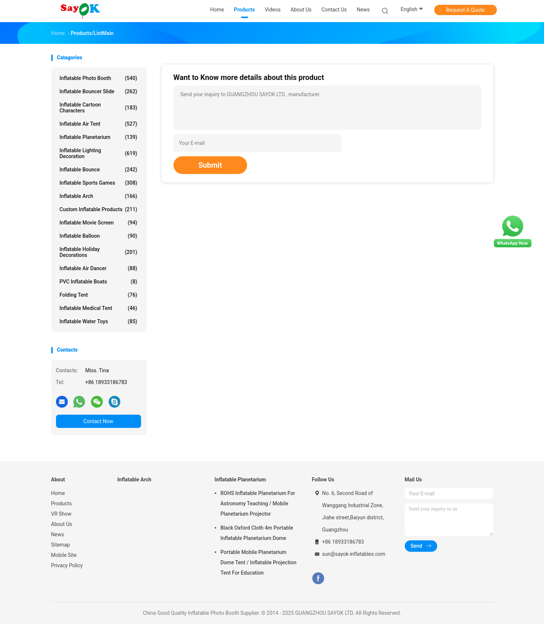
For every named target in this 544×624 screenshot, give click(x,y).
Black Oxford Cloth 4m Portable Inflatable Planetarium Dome (257, 533)
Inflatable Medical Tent (98, 308)
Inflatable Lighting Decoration (98, 153)
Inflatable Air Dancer (98, 268)
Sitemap (60, 545)
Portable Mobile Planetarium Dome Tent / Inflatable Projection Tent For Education (258, 562)
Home (58, 493)
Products (61, 503)
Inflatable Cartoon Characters (98, 108)
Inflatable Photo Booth (98, 78)
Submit (210, 165)
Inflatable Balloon (98, 236)
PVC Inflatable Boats (98, 281)
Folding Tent (98, 295)
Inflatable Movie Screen (98, 222)
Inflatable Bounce (98, 169)
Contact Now (98, 421)
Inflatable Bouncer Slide (98, 91)
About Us (61, 524)
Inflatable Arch (98, 196)
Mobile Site (64, 555)
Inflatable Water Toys (98, 321)
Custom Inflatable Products (98, 209)
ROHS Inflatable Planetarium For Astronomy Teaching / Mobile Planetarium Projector (258, 503)
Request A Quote (465, 10)
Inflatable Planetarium (98, 137)
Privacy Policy (67, 565)
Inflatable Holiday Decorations (98, 252)
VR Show (61, 514)
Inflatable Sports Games (98, 182)
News (57, 534)
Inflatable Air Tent (98, 124)
